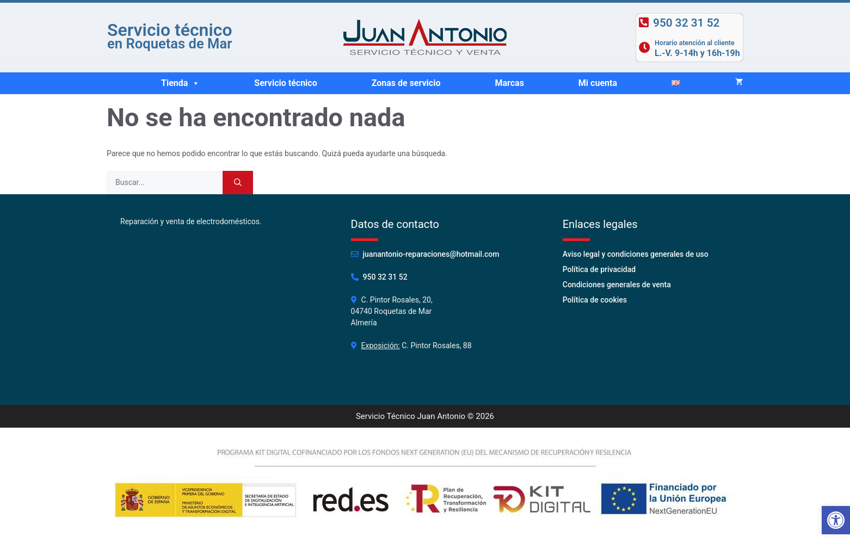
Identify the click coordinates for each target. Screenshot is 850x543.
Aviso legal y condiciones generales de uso (636, 254)
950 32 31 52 (385, 277)
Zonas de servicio (406, 83)
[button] (195, 83)
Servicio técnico (285, 83)
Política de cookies (595, 299)
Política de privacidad (599, 269)
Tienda (180, 83)
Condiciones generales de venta (617, 284)
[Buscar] (238, 182)
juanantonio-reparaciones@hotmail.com (431, 254)
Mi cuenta (597, 83)
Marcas (509, 83)
